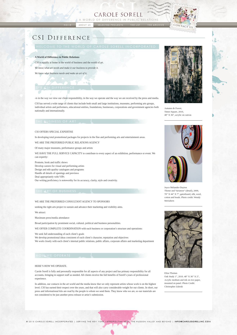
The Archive (156, 25)
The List (135, 25)
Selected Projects (110, 25)
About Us (85, 25)
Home (67, 25)
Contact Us (185, 17)
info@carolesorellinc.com (193, 321)
